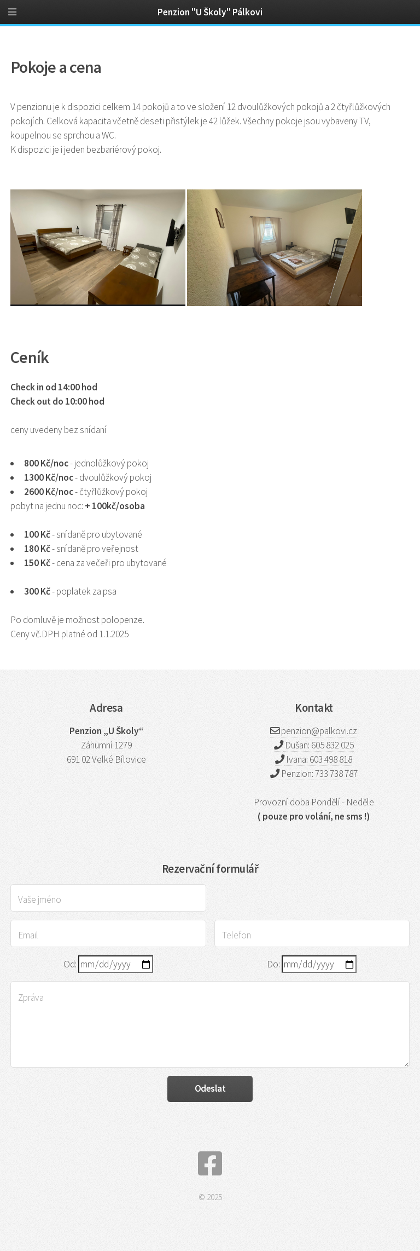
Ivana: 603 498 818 (318, 759)
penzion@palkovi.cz (319, 731)
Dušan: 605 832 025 (318, 745)
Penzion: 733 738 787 (318, 774)
